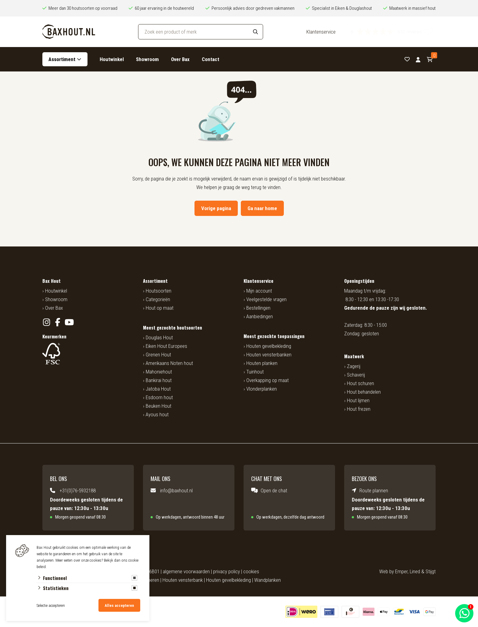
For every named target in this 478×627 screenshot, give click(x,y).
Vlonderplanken (261, 389)
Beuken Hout (158, 406)
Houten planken (261, 363)
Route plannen (373, 490)
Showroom (147, 59)
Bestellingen (258, 308)
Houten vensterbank (182, 580)
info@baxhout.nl (176, 490)
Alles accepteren (119, 605)
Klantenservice (321, 32)
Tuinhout (255, 372)
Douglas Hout (159, 337)
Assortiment (61, 59)
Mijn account (259, 291)
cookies (251, 571)
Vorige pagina (216, 208)
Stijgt (431, 571)
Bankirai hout (159, 380)
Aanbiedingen (259, 316)
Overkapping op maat (267, 380)
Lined (415, 571)
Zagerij (353, 366)
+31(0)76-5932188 (77, 490)
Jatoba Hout (158, 389)
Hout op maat (159, 308)
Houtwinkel (112, 59)
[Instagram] (46, 322)
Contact (210, 59)
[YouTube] (69, 322)
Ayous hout (157, 414)
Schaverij (356, 375)
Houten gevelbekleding (268, 346)
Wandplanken (267, 580)
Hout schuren (360, 383)
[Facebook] (58, 322)
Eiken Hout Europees (166, 346)
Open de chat (274, 490)
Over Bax (180, 59)
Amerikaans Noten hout (169, 363)
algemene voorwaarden (186, 571)
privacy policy (226, 571)
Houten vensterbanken (268, 355)
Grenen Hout (158, 355)
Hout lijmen (358, 400)
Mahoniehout (159, 372)
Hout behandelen (364, 392)
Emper (401, 571)
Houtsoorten (158, 291)
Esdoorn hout (159, 397)
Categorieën (158, 299)
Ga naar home (262, 208)
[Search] (255, 31)
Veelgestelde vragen (266, 299)
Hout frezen (358, 409)
